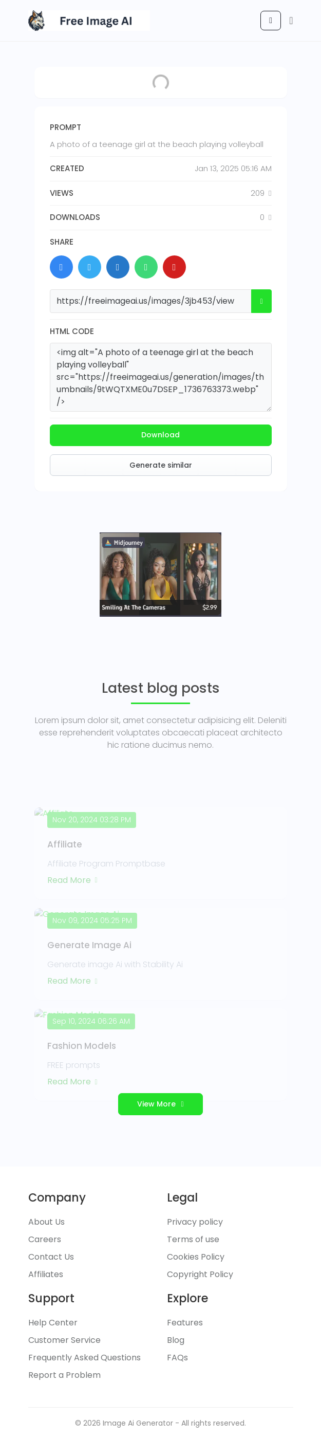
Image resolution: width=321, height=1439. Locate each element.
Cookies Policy (195, 1257)
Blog (175, 1340)
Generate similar (160, 465)
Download (160, 435)
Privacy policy (195, 1222)
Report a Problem (64, 1375)
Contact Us (51, 1257)
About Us (46, 1222)
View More (160, 1104)
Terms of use (193, 1239)
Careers (44, 1239)
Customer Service (64, 1340)
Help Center (53, 1323)
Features (185, 1323)
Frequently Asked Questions (84, 1357)
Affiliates (45, 1274)
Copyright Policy (200, 1274)
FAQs (177, 1357)
